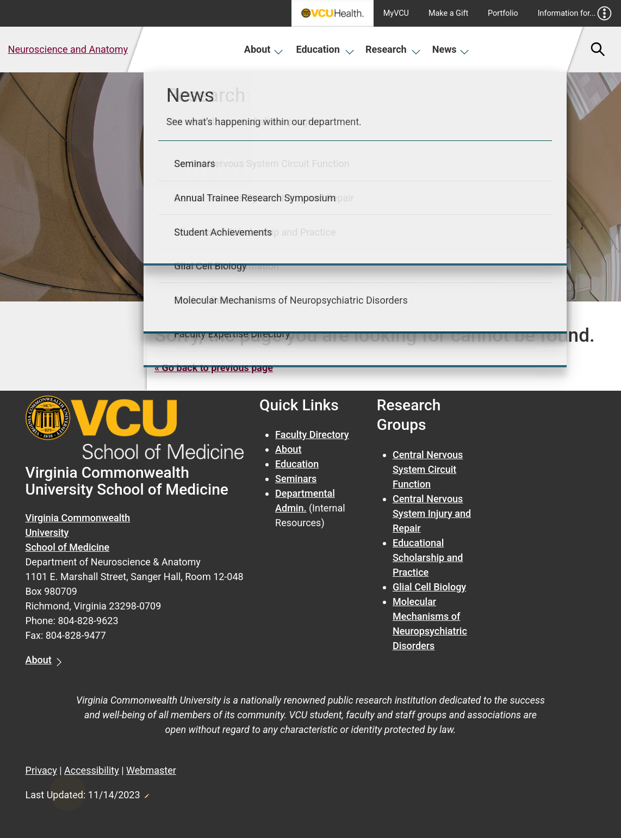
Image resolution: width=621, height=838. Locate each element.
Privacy (41, 770)
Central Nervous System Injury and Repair (432, 513)
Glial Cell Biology (429, 587)
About (264, 49)
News (451, 49)
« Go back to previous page (213, 367)
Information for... (575, 13)
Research (393, 49)
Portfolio (503, 13)
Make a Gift (448, 13)
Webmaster (151, 770)
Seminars (295, 478)
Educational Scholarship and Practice (428, 557)
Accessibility (91, 770)
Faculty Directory (312, 434)
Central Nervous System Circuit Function (428, 469)
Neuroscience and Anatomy (68, 49)
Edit (146, 792)
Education (325, 49)
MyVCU (396, 13)
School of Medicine (68, 547)
